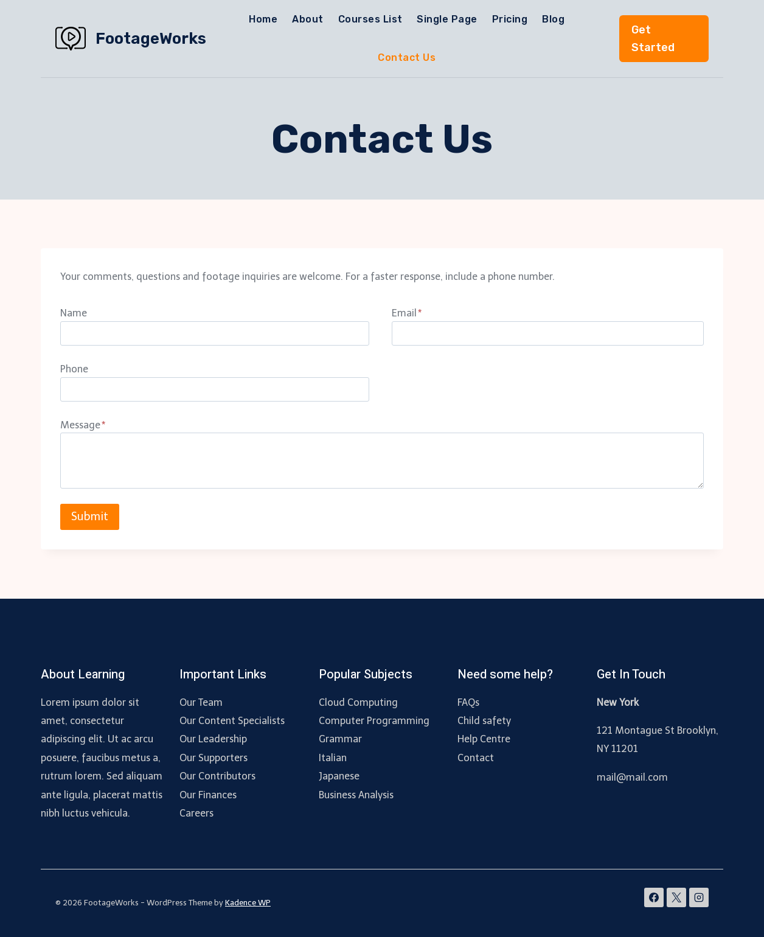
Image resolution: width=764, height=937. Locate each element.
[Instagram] (699, 897)
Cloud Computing (358, 702)
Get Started (653, 38)
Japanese (339, 776)
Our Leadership (213, 739)
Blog (553, 19)
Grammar (340, 739)
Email (407, 313)
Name (73, 313)
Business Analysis (356, 795)
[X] (676, 897)
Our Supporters (213, 758)
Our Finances (208, 795)
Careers (196, 813)
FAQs (468, 702)
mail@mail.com (632, 777)
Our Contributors (217, 776)
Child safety (484, 720)
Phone (74, 369)
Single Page (447, 19)
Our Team (201, 702)
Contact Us (407, 57)
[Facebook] (654, 897)
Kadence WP (248, 902)
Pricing (509, 19)
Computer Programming (374, 720)
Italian (333, 758)
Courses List (370, 19)
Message (82, 425)
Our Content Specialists (232, 720)
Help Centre (483, 739)
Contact (475, 758)
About (307, 19)
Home (263, 19)
